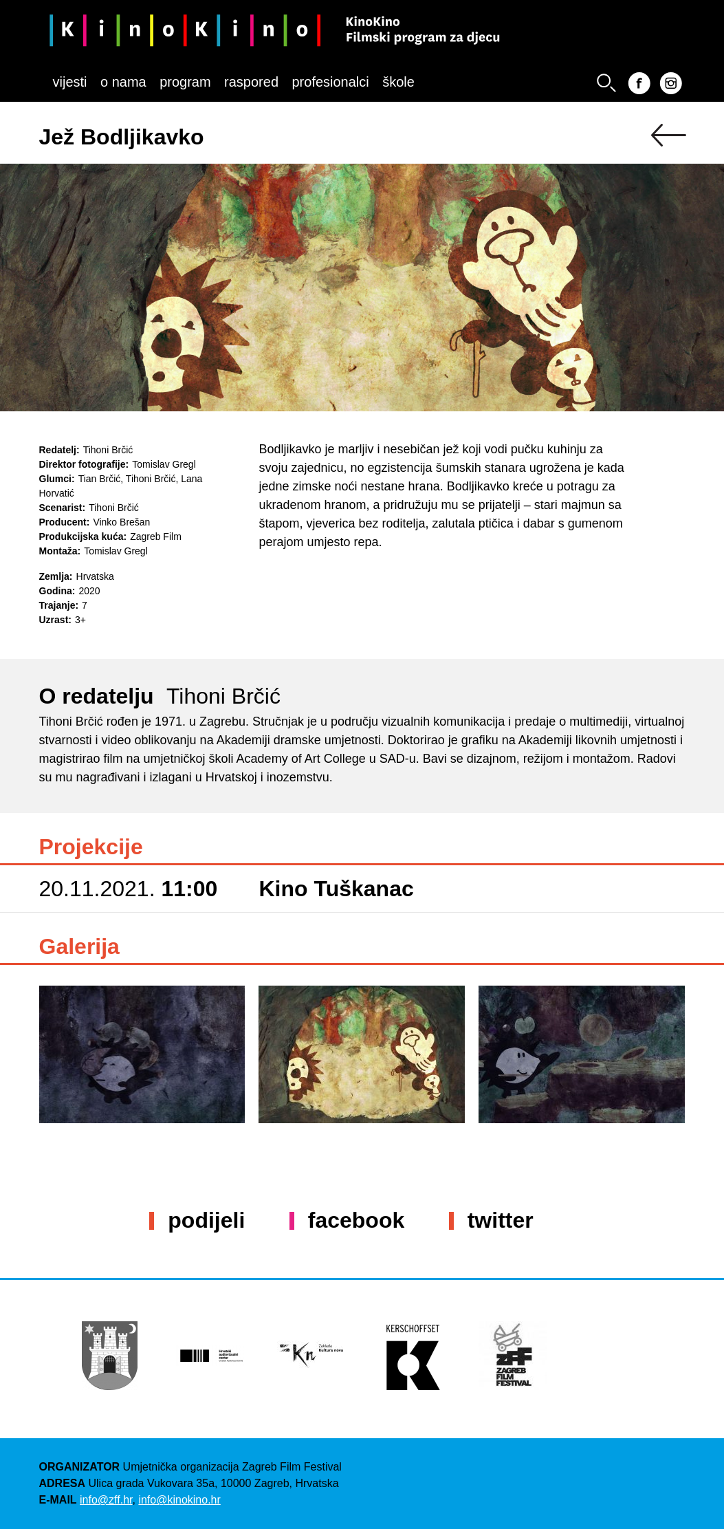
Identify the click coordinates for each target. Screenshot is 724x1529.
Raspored (251, 81)
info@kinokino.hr (179, 1500)
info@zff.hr (106, 1500)
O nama (123, 81)
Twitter (501, 1220)
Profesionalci (330, 81)
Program (185, 81)
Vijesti (70, 81)
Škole (398, 81)
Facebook (356, 1220)
